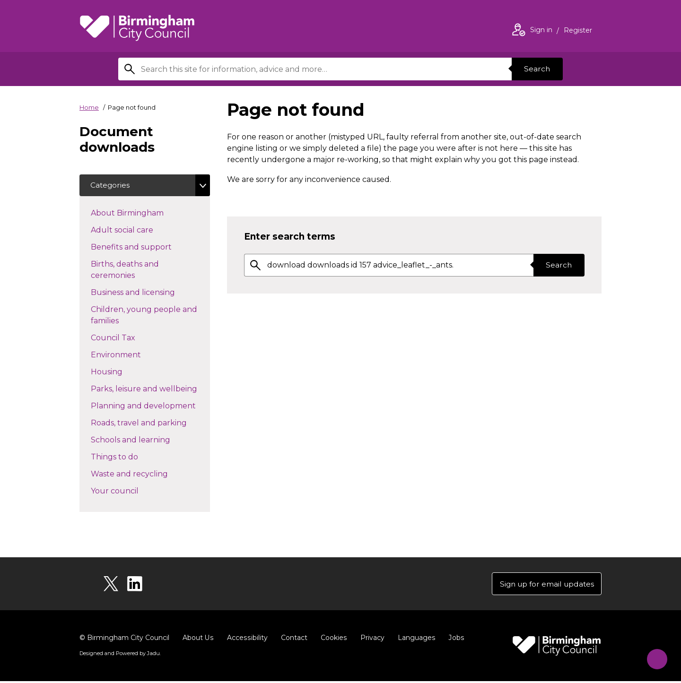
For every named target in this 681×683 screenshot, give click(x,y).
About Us (198, 639)
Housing (123, 372)
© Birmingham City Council (124, 639)
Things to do (131, 457)
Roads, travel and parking (150, 423)
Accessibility (246, 639)
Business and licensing (150, 292)
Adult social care (139, 230)
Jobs (454, 639)
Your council (131, 491)
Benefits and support (148, 247)
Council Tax (130, 338)
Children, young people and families (144, 316)
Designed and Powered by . (119, 655)
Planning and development (150, 406)
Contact (292, 639)
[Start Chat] (654, 656)
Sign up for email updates (545, 584)
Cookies (332, 639)
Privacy (370, 639)
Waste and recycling (146, 474)
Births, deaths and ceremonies (129, 270)
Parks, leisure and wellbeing (150, 389)
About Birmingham (144, 213)
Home (89, 107)
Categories (111, 185)
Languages (414, 639)
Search (536, 68)
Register (578, 31)
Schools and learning (147, 440)
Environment (133, 355)
